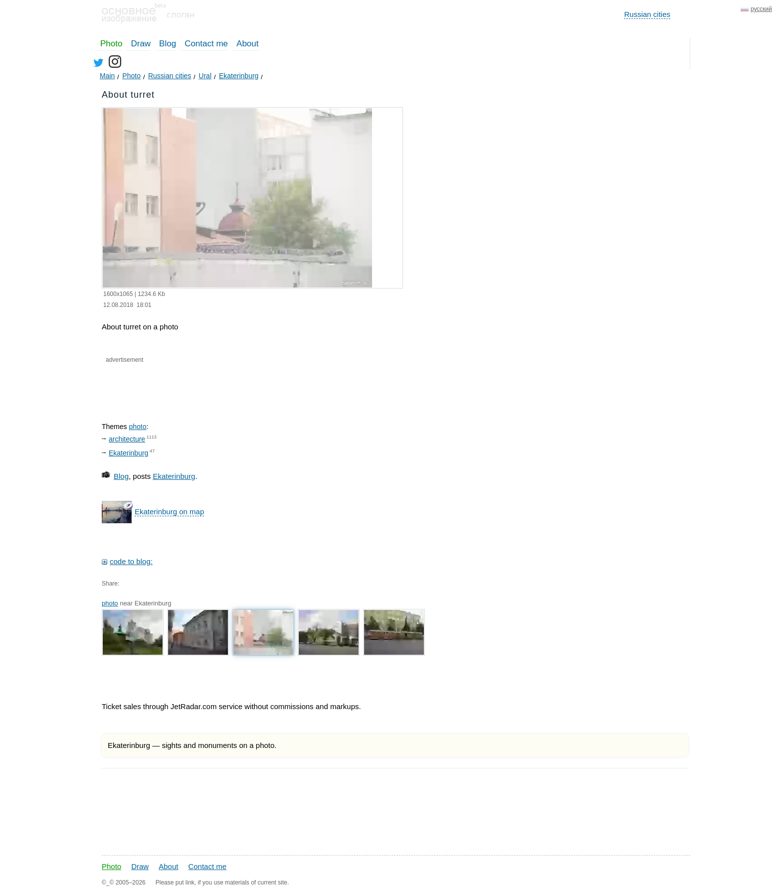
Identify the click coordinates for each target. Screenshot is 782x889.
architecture (127, 439)
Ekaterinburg (128, 453)
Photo (111, 43)
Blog (167, 43)
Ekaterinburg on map (169, 511)
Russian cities (647, 14)
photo (137, 427)
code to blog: (131, 561)
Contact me (206, 43)
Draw (141, 43)
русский (761, 8)
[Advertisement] (220, 384)
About (247, 43)
